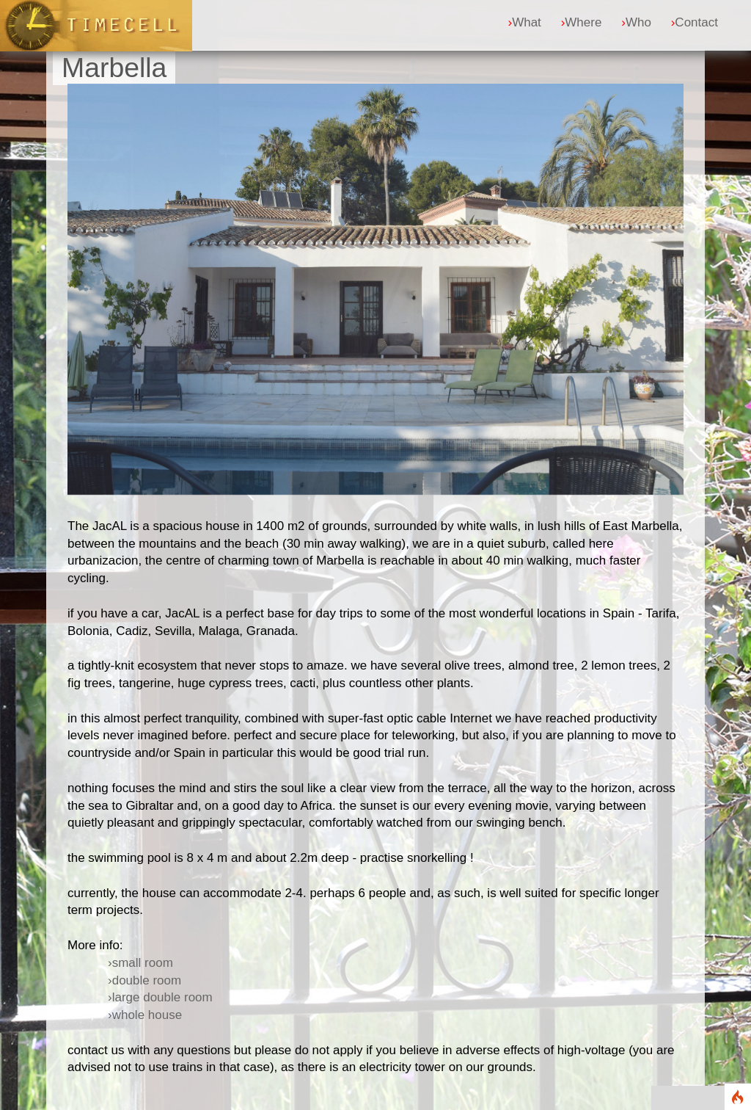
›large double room (160, 997)
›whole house (145, 1015)
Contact (694, 22)
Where (581, 22)
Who (636, 22)
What (524, 22)
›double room (144, 980)
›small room (140, 963)
